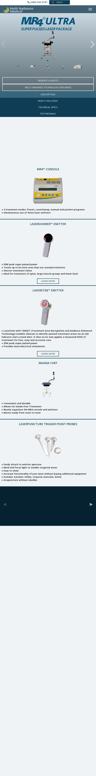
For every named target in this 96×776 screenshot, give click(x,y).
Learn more (48, 281)
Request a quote (48, 80)
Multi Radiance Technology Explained (48, 87)
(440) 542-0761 (39, 2)
